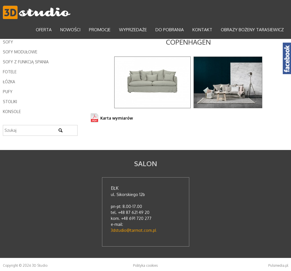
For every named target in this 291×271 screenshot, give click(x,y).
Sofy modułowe (20, 51)
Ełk (115, 188)
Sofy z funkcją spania (26, 61)
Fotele (9, 71)
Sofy (8, 41)
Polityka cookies (145, 265)
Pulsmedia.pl (278, 265)
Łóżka (9, 81)
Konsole (12, 111)
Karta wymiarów (116, 118)
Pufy (8, 91)
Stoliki (10, 101)
